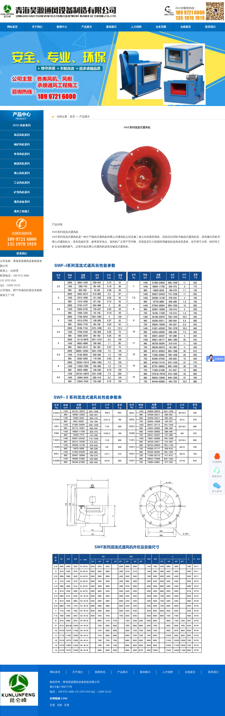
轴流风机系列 (22, 163)
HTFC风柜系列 (22, 125)
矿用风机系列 (22, 192)
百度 (52, 705)
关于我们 (37, 26)
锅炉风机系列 (22, 144)
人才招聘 (136, 26)
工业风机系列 (22, 182)
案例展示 (111, 26)
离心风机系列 (22, 173)
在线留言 (185, 26)
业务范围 (161, 26)
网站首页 (12, 26)
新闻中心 (62, 26)
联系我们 (210, 26)
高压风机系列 (22, 135)
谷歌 (59, 705)
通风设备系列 (22, 201)
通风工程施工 (22, 211)
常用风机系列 (22, 154)
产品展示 (86, 26)
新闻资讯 (100, 672)
